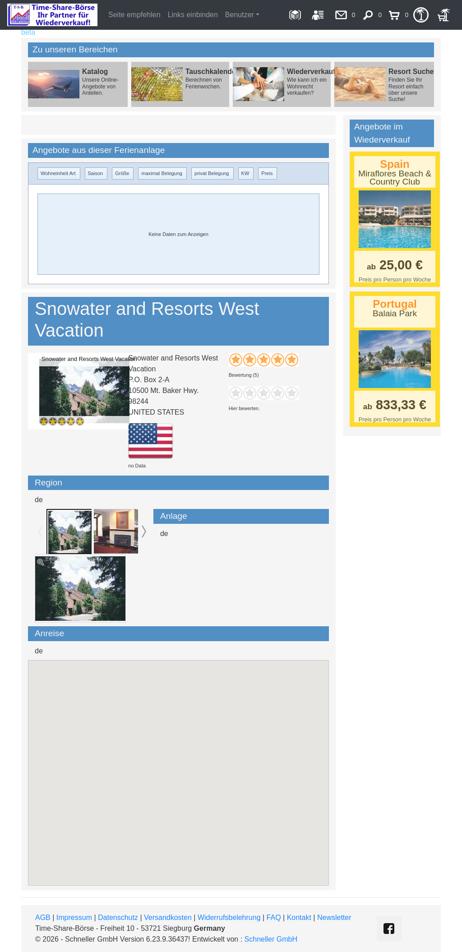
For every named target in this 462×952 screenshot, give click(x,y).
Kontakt (299, 917)
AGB (43, 917)
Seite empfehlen (134, 14)
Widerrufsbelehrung (229, 917)
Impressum (74, 917)
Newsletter (334, 917)
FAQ (274, 917)
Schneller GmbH (271, 939)
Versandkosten (168, 917)
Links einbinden (193, 14)
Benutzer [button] (239, 14)
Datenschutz (118, 917)
